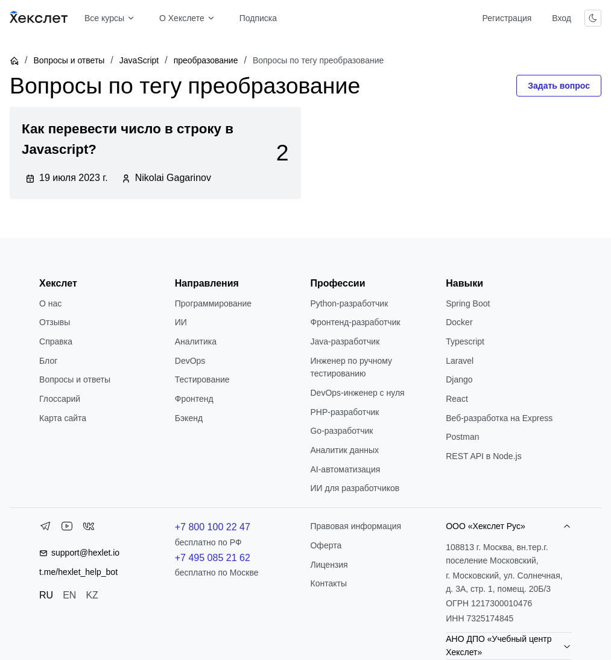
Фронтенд (194, 399)
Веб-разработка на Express (499, 418)
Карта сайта (62, 418)
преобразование (206, 60)
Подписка (258, 18)
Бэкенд (189, 418)
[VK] (89, 528)
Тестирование (202, 379)
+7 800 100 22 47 (212, 527)
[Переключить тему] (592, 18)
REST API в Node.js (483, 456)
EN (69, 595)
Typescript (465, 341)
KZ (92, 595)
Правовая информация (355, 526)
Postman (462, 437)
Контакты (328, 583)
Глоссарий (59, 399)
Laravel (459, 361)
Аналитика (196, 341)
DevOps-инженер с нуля (357, 393)
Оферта (325, 545)
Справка (55, 341)
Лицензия (328, 565)
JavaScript (139, 60)
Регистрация (506, 18)
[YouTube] (67, 528)
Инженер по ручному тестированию (351, 367)
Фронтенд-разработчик (355, 322)
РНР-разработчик (344, 412)
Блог (48, 361)
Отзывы (54, 322)
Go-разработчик (341, 431)
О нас (50, 303)
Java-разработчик (344, 341)
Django (459, 379)
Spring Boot (468, 303)
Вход (561, 18)
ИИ (181, 322)
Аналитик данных (344, 450)
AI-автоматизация (345, 469)
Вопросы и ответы (68, 60)
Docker (459, 322)
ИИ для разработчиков (354, 488)
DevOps (190, 361)
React (457, 399)
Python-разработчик (349, 303)
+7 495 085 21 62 (212, 558)
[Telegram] (45, 528)
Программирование (213, 303)
